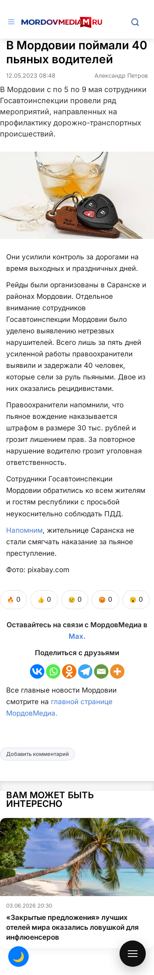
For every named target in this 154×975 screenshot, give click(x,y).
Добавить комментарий (37, 754)
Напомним (24, 530)
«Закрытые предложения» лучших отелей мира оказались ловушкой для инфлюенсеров (72, 927)
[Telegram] (85, 671)
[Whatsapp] (53, 671)
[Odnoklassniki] (69, 671)
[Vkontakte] (37, 671)
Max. (77, 636)
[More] (117, 671)
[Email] (101, 671)
